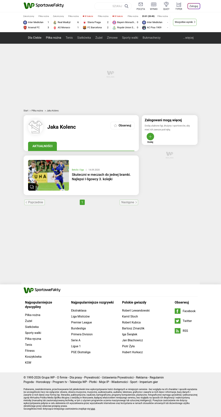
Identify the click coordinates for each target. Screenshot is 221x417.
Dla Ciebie (34, 37)
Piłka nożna (53, 37)
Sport (133, 382)
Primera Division (82, 334)
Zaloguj (193, 6)
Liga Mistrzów (80, 316)
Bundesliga (78, 328)
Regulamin (157, 377)
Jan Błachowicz (132, 340)
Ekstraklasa (78, 310)
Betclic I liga (78, 170)
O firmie (62, 377)
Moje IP (104, 382)
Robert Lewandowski (136, 310)
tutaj (93, 409)
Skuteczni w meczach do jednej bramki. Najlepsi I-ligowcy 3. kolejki (101, 177)
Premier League (81, 322)
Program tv (60, 382)
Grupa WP (48, 377)
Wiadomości (119, 382)
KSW (28, 362)
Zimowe (112, 37)
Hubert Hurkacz (132, 352)
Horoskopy (43, 382)
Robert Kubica (131, 322)
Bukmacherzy (151, 37)
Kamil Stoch (130, 316)
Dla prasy (76, 377)
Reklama (141, 377)
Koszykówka (33, 356)
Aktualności (43, 146)
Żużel (98, 37)
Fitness (30, 350)
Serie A (75, 340)
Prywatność (92, 377)
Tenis (69, 37)
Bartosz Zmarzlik (133, 328)
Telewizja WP (78, 382)
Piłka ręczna (33, 339)
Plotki (93, 382)
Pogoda (29, 382)
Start (26, 110)
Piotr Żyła (128, 346)
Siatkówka (84, 37)
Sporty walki (130, 37)
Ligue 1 (76, 346)
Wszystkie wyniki (184, 22)
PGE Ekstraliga (81, 352)
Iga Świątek (129, 334)
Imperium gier (149, 382)
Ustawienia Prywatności (118, 377)
